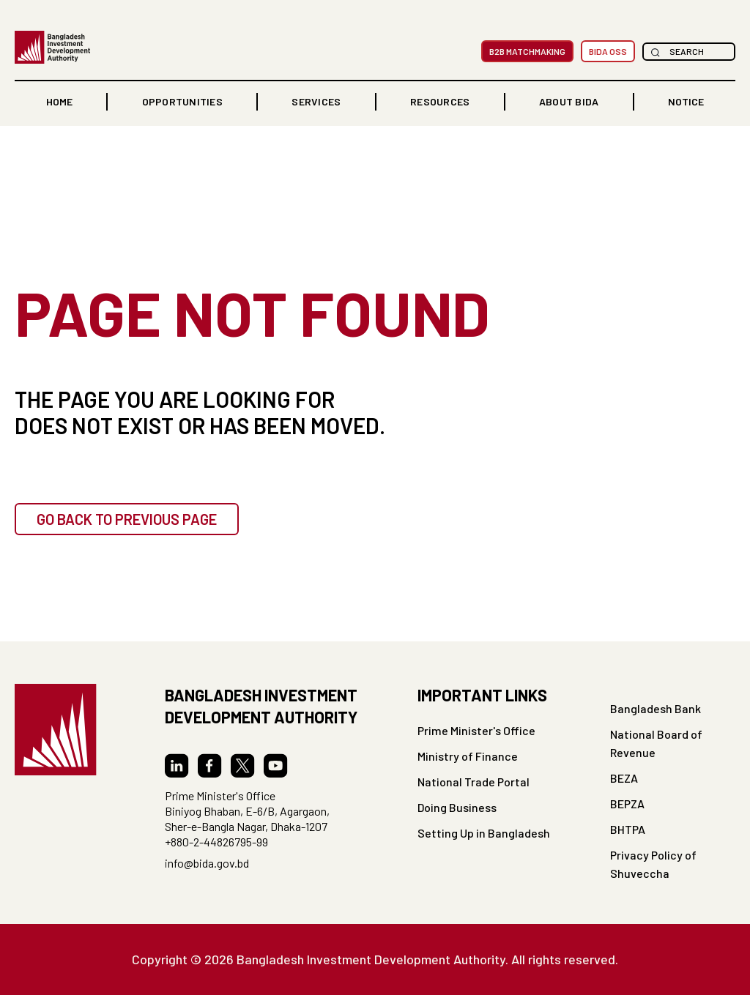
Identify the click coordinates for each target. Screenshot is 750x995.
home (59, 101)
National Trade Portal (473, 782)
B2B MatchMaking (527, 51)
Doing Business (457, 807)
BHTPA (627, 829)
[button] (182, 101)
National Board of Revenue (656, 743)
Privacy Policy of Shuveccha (653, 864)
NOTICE (686, 101)
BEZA (624, 778)
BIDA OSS (608, 51)
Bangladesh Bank (655, 708)
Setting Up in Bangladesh (483, 833)
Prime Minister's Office (476, 730)
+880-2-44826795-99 (216, 842)
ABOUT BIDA (569, 101)
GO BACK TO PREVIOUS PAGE (127, 519)
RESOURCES (439, 101)
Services (316, 101)
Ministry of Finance (467, 756)
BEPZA (627, 803)
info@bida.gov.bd (207, 863)
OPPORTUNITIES (182, 101)
